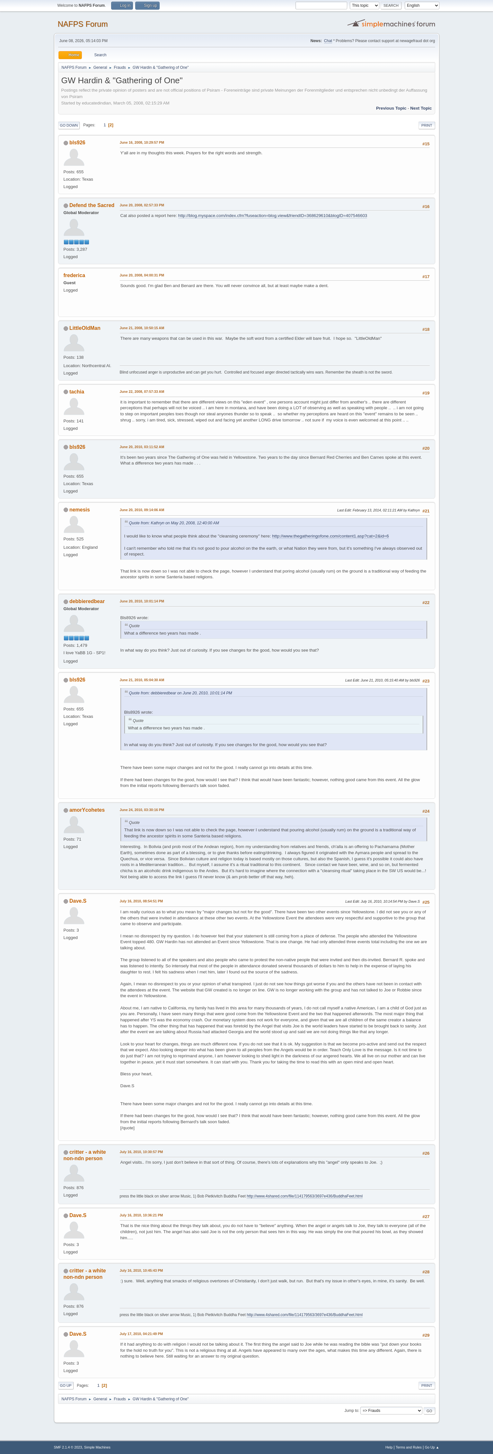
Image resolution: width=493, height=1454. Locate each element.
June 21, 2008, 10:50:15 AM (142, 328)
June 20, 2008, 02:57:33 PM (142, 205)
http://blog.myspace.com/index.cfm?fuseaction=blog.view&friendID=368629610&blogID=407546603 (272, 215)
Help (388, 1447)
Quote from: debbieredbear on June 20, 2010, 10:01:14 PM (180, 693)
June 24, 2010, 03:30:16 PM (142, 810)
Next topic (421, 108)
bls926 (77, 142)
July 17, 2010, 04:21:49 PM (141, 1334)
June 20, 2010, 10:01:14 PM (142, 601)
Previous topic (391, 108)
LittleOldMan (85, 328)
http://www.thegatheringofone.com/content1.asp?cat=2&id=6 (330, 536)
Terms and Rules (409, 1447)
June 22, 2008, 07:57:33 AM (142, 391)
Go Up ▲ (432, 1447)
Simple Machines (97, 1447)
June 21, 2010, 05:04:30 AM (142, 680)
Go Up (66, 1385)
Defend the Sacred (91, 205)
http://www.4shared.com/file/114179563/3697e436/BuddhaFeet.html (305, 1196)
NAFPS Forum (83, 24)
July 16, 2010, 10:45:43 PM (141, 1270)
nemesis (79, 509)
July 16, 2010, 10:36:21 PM (141, 1215)
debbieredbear (87, 601)
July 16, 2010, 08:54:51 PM (141, 901)
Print (426, 125)
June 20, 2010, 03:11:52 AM (142, 447)
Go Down (69, 125)
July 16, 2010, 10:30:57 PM (141, 1152)
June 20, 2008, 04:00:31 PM (142, 275)
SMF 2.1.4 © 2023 (68, 1447)
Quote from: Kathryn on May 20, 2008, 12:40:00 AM (174, 523)
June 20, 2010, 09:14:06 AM (142, 510)
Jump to (351, 1410)
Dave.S (77, 901)
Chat (328, 41)
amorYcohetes (87, 810)
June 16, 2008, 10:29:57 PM (142, 142)
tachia (76, 391)
